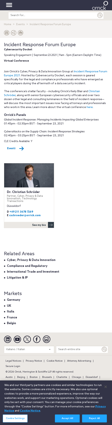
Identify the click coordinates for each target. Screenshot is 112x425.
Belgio (11, 323)
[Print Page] (20, 34)
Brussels (47, 377)
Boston (34, 377)
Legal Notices (13, 361)
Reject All (94, 420)
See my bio (43, 225)
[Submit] (100, 15)
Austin (9, 377)
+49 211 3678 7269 (21, 211)
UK (9, 306)
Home (7, 24)
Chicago (76, 377)
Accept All (67, 420)
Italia (10, 311)
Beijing (21, 377)
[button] (13, 34)
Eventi (15, 148)
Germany (13, 300)
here (90, 107)
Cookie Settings (15, 420)
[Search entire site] (78, 349)
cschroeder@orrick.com (25, 215)
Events (20, 24)
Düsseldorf (92, 377)
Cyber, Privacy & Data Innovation (31, 260)
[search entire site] (52, 15)
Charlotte (61, 377)
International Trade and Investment (33, 272)
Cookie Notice (55, 361)
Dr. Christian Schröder (29, 196)
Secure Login (13, 366)
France (12, 317)
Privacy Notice (34, 361)
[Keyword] (104, 349)
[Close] (105, 389)
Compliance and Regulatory (27, 266)
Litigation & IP (17, 278)
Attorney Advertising (79, 361)
